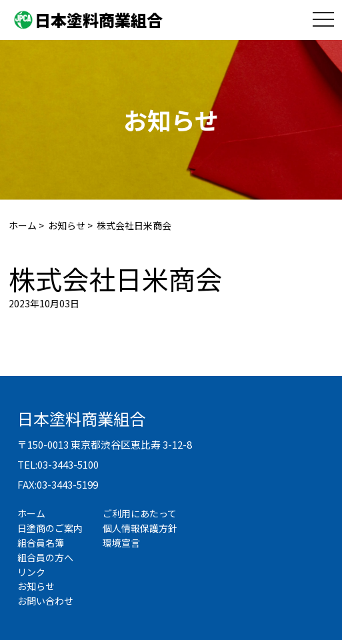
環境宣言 (121, 542)
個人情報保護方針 (140, 528)
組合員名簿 (40, 542)
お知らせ (66, 225)
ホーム (23, 225)
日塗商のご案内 (50, 528)
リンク (31, 572)
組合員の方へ (45, 557)
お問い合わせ (45, 600)
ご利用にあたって (140, 513)
